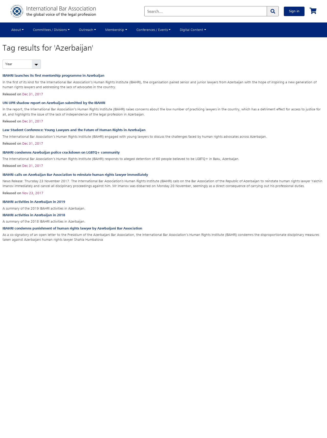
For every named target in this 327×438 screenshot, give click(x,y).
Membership (114, 30)
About (16, 30)
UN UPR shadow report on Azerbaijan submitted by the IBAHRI (54, 103)
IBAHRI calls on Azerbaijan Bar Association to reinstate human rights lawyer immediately (75, 175)
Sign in (294, 11)
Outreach (86, 30)
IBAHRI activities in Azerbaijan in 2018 (34, 215)
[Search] (272, 11)
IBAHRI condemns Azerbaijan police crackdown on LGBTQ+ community (61, 152)
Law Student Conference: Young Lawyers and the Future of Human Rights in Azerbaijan (74, 130)
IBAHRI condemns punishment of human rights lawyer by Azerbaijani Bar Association (72, 228)
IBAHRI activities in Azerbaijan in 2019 (34, 202)
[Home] (58, 11)
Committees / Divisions (50, 30)
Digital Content (191, 30)
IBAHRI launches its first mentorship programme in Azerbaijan (53, 75)
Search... (155, 12)
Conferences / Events (152, 30)
